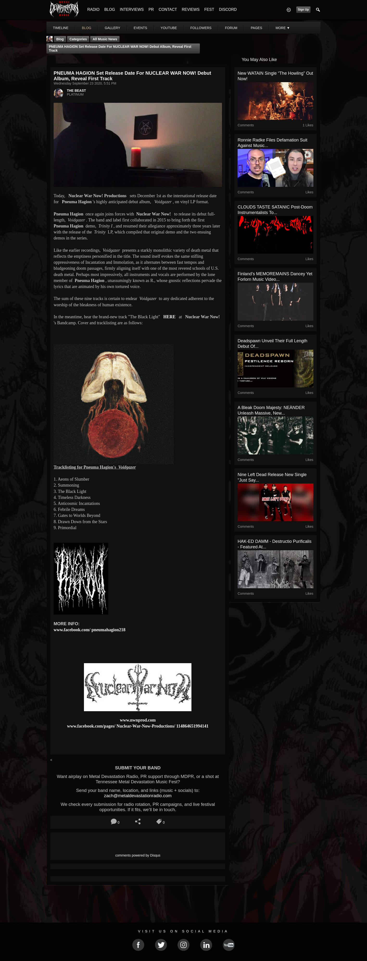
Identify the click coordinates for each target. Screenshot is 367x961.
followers (201, 28)
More (283, 28)
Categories (78, 39)
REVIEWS (191, 9)
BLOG (109, 9)
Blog (60, 39)
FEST (209, 9)
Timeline (61, 28)
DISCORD (228, 9)
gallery (112, 28)
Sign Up (303, 9)
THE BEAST (76, 90)
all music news (105, 39)
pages (256, 28)
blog (86, 28)
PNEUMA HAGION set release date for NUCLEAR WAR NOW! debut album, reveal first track (120, 48)
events (140, 28)
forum (231, 28)
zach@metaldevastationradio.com (137, 795)
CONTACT (168, 9)
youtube (169, 28)
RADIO (93, 9)
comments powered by (137, 855)
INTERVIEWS (132, 9)
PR (151, 9)
